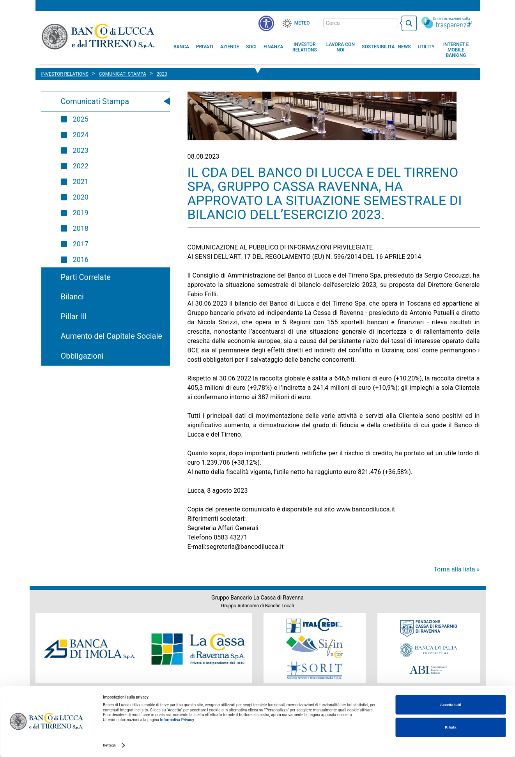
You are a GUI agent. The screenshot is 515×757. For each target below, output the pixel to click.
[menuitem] (181, 47)
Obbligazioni (82, 356)
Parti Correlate (86, 277)
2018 (80, 228)
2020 (80, 197)
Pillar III (74, 316)
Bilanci (72, 296)
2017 (80, 244)
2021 (80, 181)
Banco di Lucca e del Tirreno (98, 36)
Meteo (302, 23)
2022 (80, 166)
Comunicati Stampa (95, 101)
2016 (80, 259)
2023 (80, 150)
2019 (80, 213)
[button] (340, 47)
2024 (80, 135)
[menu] (266, 23)
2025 (80, 119)
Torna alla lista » (457, 569)
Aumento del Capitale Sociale (111, 336)
